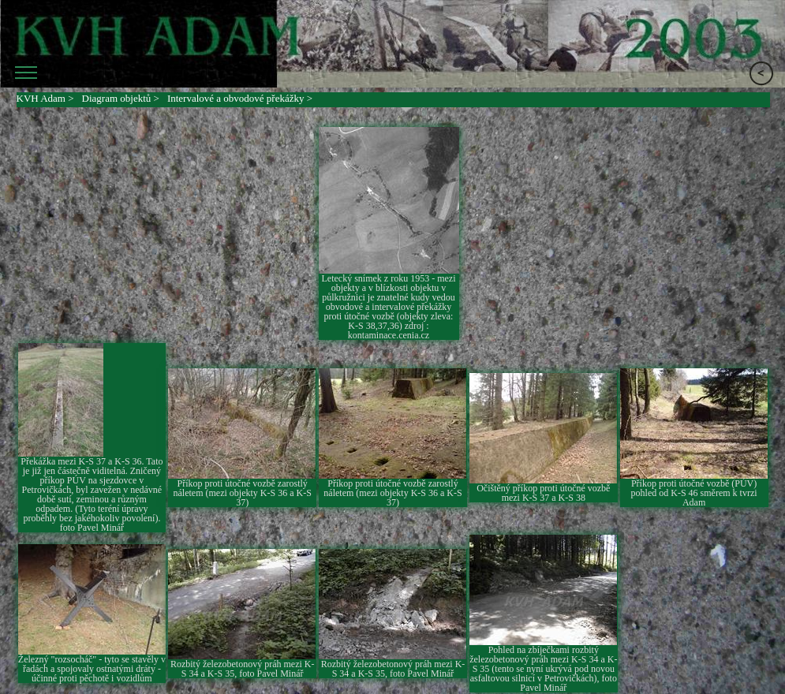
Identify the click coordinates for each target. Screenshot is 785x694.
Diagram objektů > (120, 98)
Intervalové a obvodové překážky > (239, 98)
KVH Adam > (45, 98)
